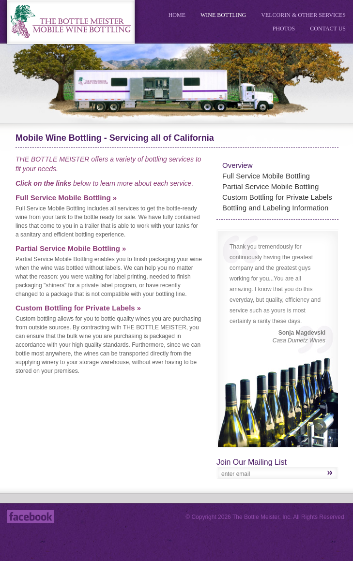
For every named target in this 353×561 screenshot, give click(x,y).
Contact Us (328, 28)
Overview (237, 165)
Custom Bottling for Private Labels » (78, 308)
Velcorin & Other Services (303, 15)
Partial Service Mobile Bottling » (70, 248)
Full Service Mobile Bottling (266, 176)
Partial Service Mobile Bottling (270, 186)
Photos (284, 28)
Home (177, 15)
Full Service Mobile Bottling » (66, 197)
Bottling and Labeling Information (275, 208)
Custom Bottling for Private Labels (277, 197)
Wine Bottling (223, 15)
